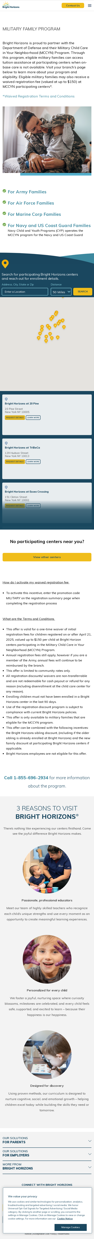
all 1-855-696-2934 (26, 777)
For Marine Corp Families (34, 214)
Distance (56, 284)
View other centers (47, 557)
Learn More (33, 417)
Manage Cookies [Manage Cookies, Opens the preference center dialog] (70, 1227)
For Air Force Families (31, 203)
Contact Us (73, 5)
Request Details (15, 417)
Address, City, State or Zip (18, 284)
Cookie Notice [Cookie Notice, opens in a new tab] (65, 1218)
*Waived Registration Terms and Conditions (39, 96)
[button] (46, 341)
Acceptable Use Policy (44, 1233)
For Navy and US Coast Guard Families (49, 225)
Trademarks (63, 1233)
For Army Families (27, 191)
